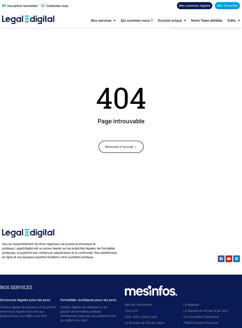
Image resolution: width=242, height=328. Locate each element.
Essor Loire (149, 316)
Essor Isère (132, 316)
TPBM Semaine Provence (200, 322)
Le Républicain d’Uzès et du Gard (205, 310)
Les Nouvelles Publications (201, 316)
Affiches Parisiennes (138, 304)
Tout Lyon (131, 310)
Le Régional (191, 304)
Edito (234, 20)
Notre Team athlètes (207, 20)
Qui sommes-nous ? (137, 20)
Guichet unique (172, 20)
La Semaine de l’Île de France (145, 322)
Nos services (103, 20)
